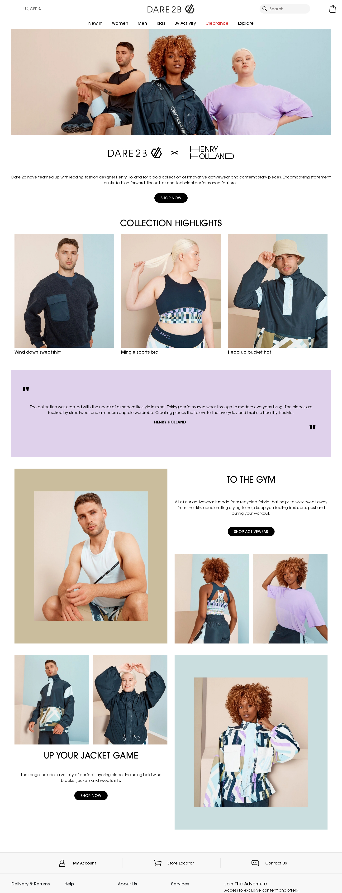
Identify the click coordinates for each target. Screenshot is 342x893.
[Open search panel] (285, 9)
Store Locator (180, 863)
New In (95, 23)
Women (120, 23)
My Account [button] (84, 863)
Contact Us (276, 863)
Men (142, 23)
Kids (161, 23)
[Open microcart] (333, 9)
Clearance (216, 23)
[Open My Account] (320, 9)
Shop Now (171, 198)
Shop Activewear (251, 531)
